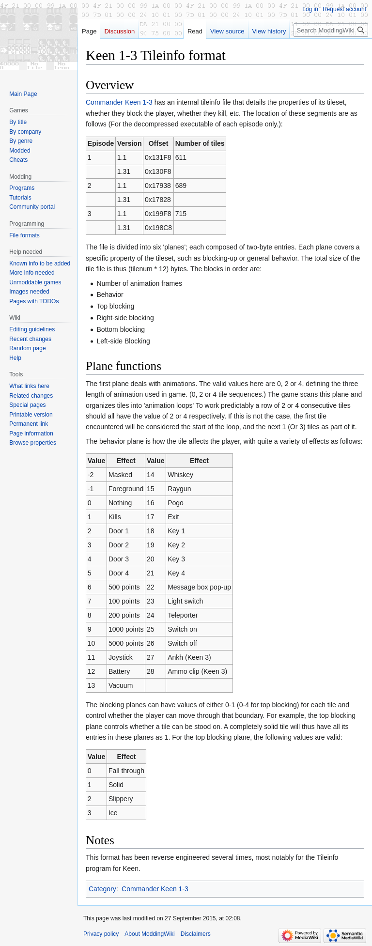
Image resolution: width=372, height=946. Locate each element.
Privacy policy (101, 933)
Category (102, 889)
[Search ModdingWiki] (331, 30)
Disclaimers (196, 933)
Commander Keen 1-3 (119, 102)
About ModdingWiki (149, 933)
